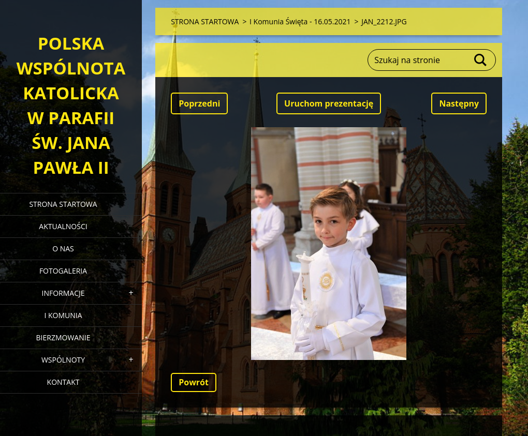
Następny (459, 103)
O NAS (63, 248)
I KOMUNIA (63, 315)
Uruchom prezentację (328, 103)
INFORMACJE (62, 293)
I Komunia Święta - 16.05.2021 (300, 21)
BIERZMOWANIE (63, 337)
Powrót (194, 382)
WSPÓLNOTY (63, 360)
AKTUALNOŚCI (63, 226)
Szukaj (481, 60)
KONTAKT (63, 382)
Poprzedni (199, 103)
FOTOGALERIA (63, 271)
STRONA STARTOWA (63, 204)
